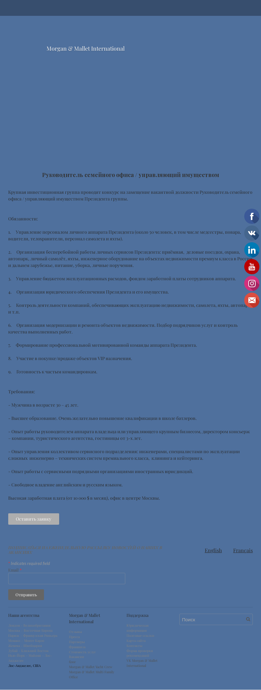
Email (15, 570)
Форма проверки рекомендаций (140, 653)
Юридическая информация (138, 628)
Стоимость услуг (82, 652)
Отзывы (75, 632)
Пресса (74, 637)
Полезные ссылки (140, 636)
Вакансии (76, 657)
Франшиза (77, 647)
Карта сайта (136, 641)
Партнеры (77, 642)
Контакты (134, 646)
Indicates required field (29, 563)
